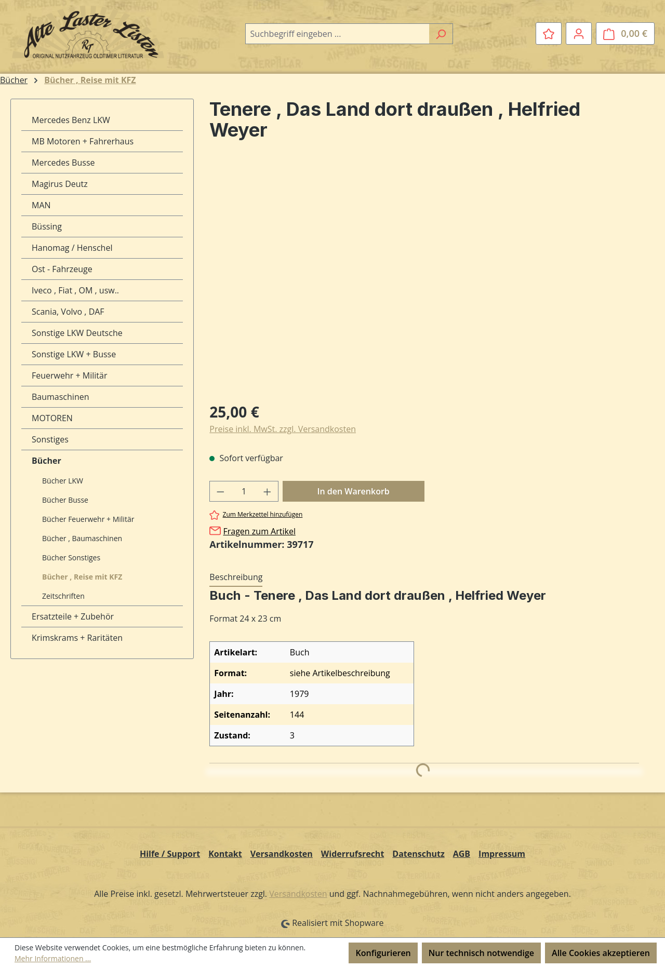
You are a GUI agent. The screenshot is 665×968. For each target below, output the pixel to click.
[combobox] (337, 33)
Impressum (501, 853)
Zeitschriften (63, 596)
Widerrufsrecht (352, 853)
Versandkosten (281, 853)
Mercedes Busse (63, 162)
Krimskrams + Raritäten (77, 637)
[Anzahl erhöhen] (267, 491)
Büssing (47, 226)
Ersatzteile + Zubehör (73, 616)
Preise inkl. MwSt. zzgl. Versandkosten (282, 429)
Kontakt (225, 853)
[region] (424, 281)
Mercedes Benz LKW (71, 120)
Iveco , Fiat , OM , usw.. (75, 290)
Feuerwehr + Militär (69, 375)
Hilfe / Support (170, 853)
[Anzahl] (244, 491)
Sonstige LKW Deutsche (77, 333)
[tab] (235, 577)
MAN (41, 205)
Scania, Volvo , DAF (68, 311)
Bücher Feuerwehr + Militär (88, 519)
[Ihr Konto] (578, 33)
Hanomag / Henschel (72, 247)
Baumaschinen (60, 396)
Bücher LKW (62, 481)
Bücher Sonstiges (71, 557)
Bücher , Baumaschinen (82, 538)
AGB (461, 853)
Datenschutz (418, 853)
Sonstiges (50, 439)
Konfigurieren (382, 953)
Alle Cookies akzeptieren (601, 953)
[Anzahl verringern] (220, 491)
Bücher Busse (65, 500)
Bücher (46, 460)
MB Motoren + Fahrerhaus (83, 141)
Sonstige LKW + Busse (74, 354)
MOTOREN (52, 418)
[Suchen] (441, 33)
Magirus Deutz (60, 184)
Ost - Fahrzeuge (62, 269)
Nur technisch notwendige (481, 953)
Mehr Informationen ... (53, 958)
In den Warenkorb (353, 491)
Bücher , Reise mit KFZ (82, 577)
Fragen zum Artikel (259, 531)
